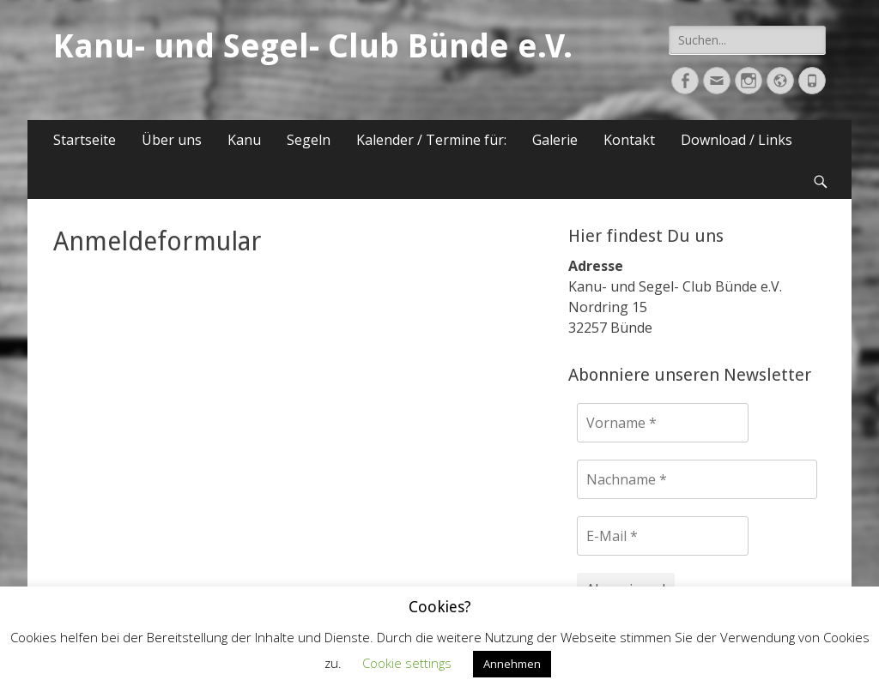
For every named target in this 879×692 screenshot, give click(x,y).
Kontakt (629, 139)
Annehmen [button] (512, 663)
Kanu (244, 139)
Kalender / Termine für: (431, 139)
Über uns (172, 139)
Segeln (308, 139)
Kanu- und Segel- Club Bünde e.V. (313, 46)
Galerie (555, 139)
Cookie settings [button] (407, 662)
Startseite (84, 139)
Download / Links (736, 139)
